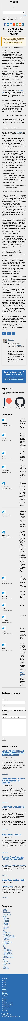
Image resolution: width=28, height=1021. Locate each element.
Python (5, 956)
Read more (5, 774)
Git (3, 930)
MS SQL (6, 960)
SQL (4, 959)
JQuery (6, 938)
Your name (5, 700)
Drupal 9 (6, 921)
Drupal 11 (6, 924)
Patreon (4, 986)
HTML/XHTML (7, 932)
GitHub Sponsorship (20, 408)
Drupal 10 (6, 923)
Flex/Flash (6, 927)
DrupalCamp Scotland (7, 886)
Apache (5, 910)
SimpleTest (7, 926)
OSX (4, 945)
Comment (4, 714)
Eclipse (4, 333)
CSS (4, 913)
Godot (4, 931)
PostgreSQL (7, 963)
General (15, 18)
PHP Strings (7, 952)
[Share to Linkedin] (8, 24)
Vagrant (5, 966)
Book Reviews (6, 912)
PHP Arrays (7, 949)
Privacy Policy (6, 1006)
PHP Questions (8, 950)
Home (3, 18)
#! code (14, 1)
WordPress (6, 968)
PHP (4, 946)
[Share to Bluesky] (11, 24)
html (13, 333)
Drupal (4, 917)
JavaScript (6, 934)
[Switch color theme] (14, 8)
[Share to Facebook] (5, 24)
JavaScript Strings (9, 935)
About (4, 989)
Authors (4, 991)
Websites (5, 967)
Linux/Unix (6, 943)
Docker (5, 916)
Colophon (4, 1009)
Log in (25, 15)
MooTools (6, 939)
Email (3, 706)
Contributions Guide (7, 1005)
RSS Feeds (5, 1010)
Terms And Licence (7, 1003)
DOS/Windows (7, 914)
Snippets (4, 999)
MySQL (6, 961)
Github (4, 980)
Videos (4, 1001)
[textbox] (14, 727)
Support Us (5, 995)
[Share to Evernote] (17, 24)
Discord (4, 984)
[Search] (24, 12)
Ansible (5, 909)
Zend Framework (8, 955)
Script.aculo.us (8, 942)
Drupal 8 (6, 920)
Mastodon (5, 978)
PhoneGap (19, 132)
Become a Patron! (8, 408)
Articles (9, 18)
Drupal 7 (6, 919)
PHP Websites (8, 953)
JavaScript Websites (9, 937)
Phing (5, 948)
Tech (4, 964)
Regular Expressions (8, 957)
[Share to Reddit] (14, 24)
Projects (4, 993)
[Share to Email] (20, 24)
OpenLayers (7, 941)
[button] (23, 24)
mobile (9, 333)
